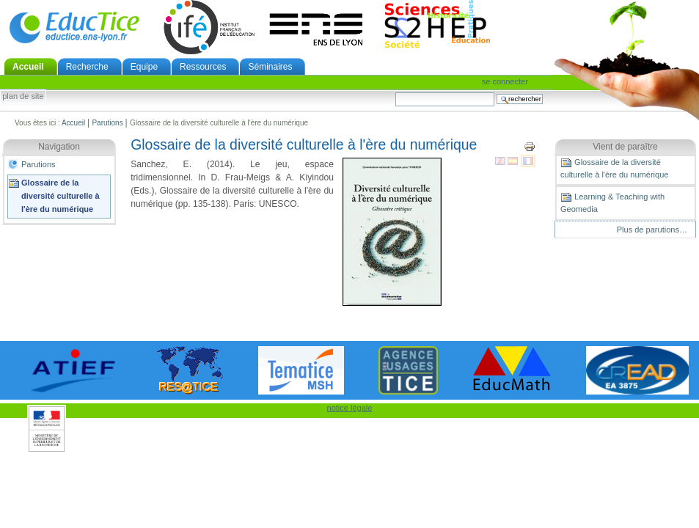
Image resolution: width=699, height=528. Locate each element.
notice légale (350, 407)
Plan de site (22, 96)
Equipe (144, 67)
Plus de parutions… (652, 229)
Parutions (107, 123)
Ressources (203, 67)
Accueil (28, 67)
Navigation (59, 147)
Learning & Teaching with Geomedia (612, 202)
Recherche (87, 67)
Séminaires (270, 67)
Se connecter (505, 81)
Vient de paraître (625, 147)
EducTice (74, 27)
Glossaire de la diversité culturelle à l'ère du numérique (60, 195)
